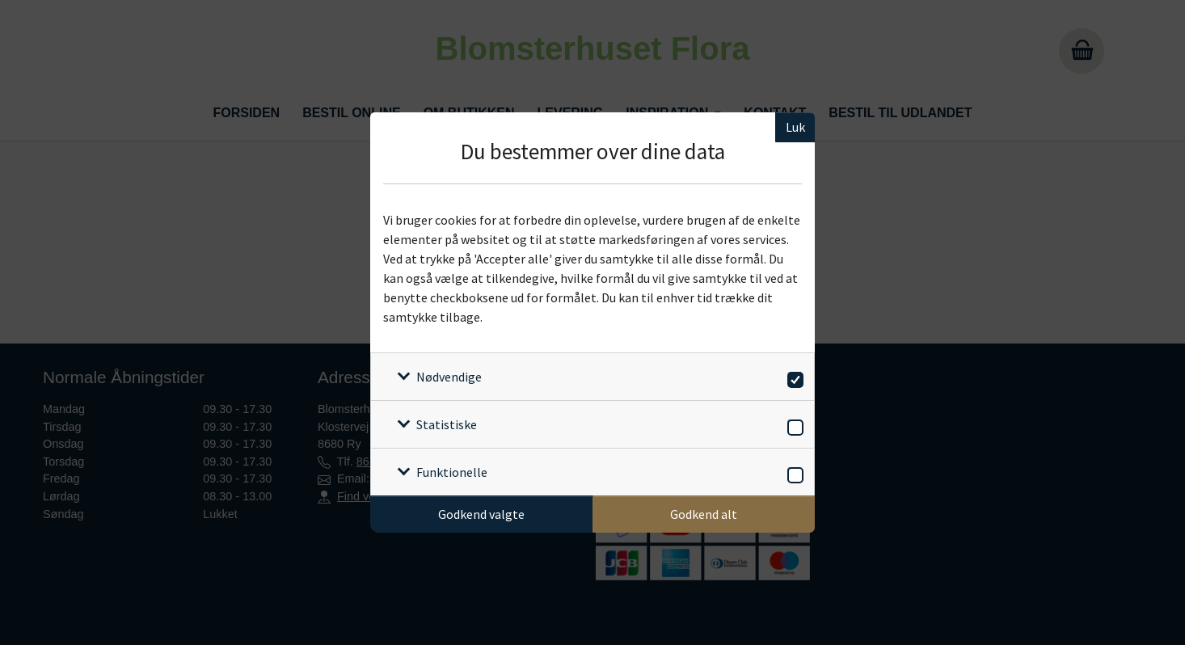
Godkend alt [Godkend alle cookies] (703, 514)
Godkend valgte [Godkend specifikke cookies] (481, 514)
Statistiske (446, 424)
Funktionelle (451, 472)
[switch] (792, 377)
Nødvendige (449, 377)
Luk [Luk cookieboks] (795, 127)
